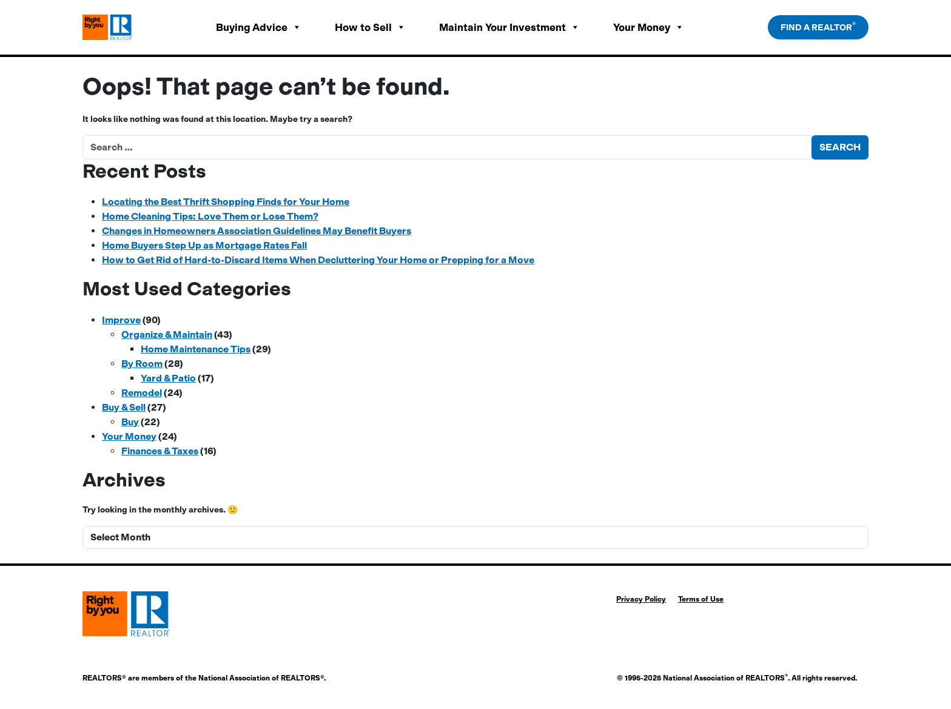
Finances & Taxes (159, 451)
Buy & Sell (124, 407)
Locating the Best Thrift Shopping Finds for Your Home (225, 201)
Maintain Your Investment (509, 27)
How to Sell (370, 27)
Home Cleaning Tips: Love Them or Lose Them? (210, 216)
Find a (818, 27)
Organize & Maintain (166, 334)
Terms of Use (701, 599)
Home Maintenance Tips (195, 349)
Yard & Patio (168, 378)
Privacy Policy (641, 599)
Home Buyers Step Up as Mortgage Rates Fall (204, 245)
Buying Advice (258, 27)
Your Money (648, 27)
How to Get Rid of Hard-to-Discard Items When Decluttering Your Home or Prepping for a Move (318, 260)
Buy (130, 422)
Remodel (141, 392)
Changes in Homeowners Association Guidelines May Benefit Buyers (256, 231)
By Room (142, 363)
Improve (121, 320)
